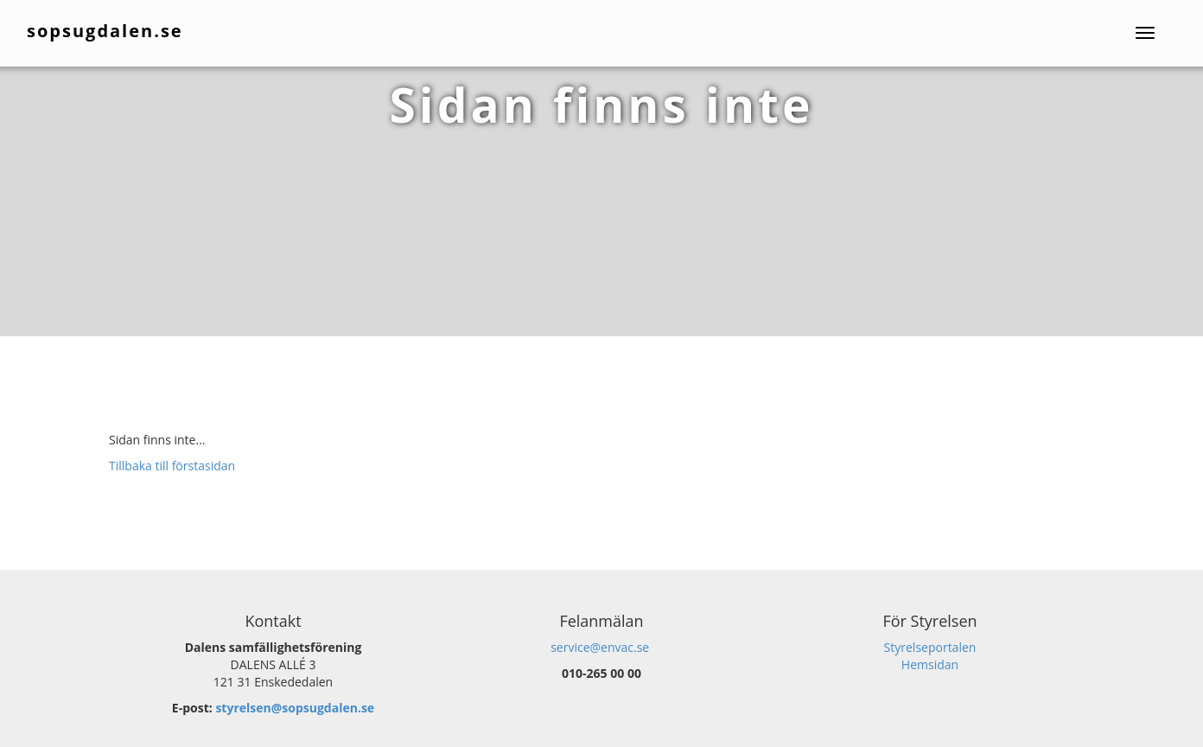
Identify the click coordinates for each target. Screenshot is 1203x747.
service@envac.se (600, 647)
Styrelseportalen (930, 647)
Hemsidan (929, 664)
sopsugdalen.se (106, 30)
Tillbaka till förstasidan (172, 465)
